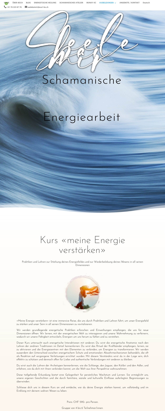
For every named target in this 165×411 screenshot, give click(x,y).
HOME (6, 3)
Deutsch (146, 3)
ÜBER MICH (17, 3)
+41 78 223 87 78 (13, 7)
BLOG (28, 3)
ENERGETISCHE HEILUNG (45, 3)
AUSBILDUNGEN (106, 3)
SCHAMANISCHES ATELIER (71, 3)
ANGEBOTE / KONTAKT (130, 3)
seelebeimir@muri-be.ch (36, 7)
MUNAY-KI (91, 3)
